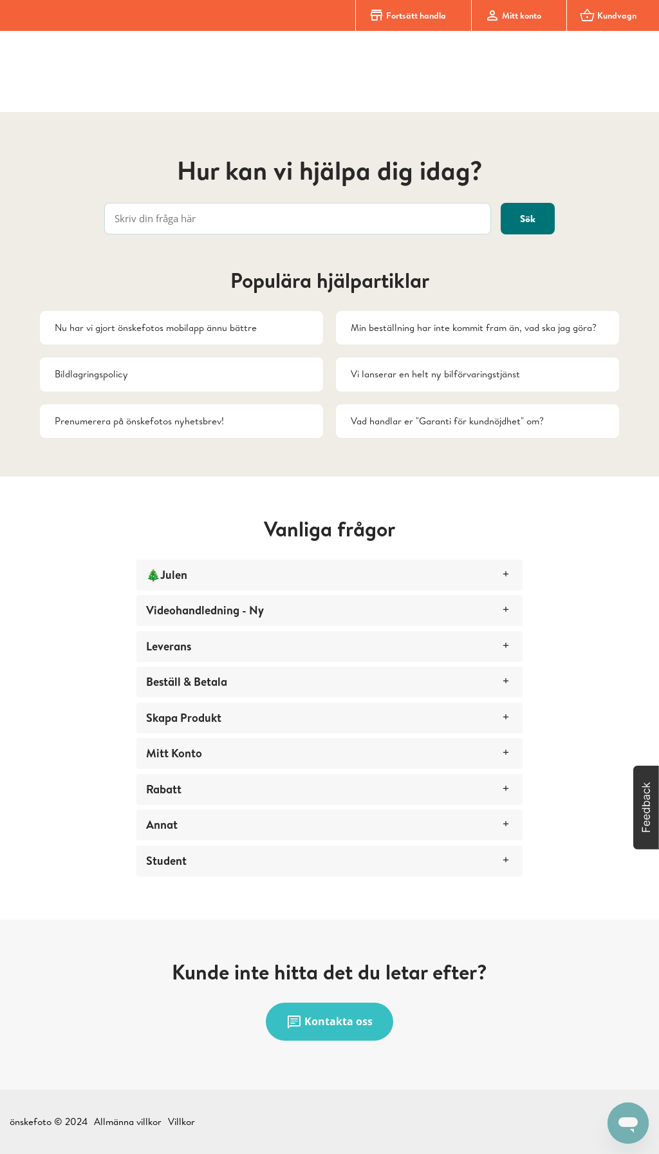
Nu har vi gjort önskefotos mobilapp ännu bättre (156, 327)
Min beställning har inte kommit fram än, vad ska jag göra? (474, 327)
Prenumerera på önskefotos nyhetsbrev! (139, 421)
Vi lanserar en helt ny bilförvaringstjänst (435, 374)
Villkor (181, 1121)
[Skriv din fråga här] (297, 218)
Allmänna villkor (128, 1121)
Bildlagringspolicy (91, 374)
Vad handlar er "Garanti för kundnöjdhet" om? (447, 421)
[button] (646, 807)
